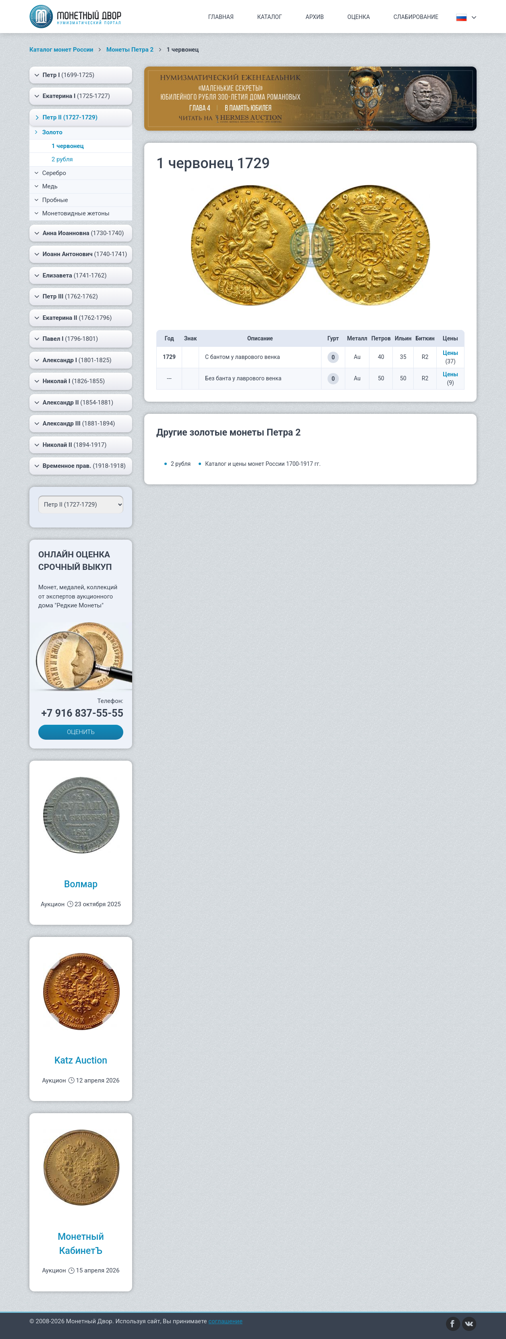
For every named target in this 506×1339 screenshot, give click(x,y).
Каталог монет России (61, 49)
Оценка (358, 17)
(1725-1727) (72, 96)
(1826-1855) (69, 381)
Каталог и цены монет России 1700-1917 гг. (263, 464)
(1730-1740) (79, 233)
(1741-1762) (70, 275)
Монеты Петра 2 (129, 49)
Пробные (51, 200)
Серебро (50, 173)
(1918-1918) (80, 466)
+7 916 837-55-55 (82, 713)
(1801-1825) (73, 360)
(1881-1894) (74, 423)
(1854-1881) (73, 402)
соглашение (225, 1321)
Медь (46, 186)
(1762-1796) (73, 318)
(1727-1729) (65, 117)
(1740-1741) (80, 254)
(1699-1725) (64, 75)
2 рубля (62, 159)
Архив (315, 17)
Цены (450, 353)
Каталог (269, 17)
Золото (47, 132)
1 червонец (68, 146)
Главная (221, 17)
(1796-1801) (66, 339)
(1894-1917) (70, 445)
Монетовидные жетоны (72, 213)
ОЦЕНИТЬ (81, 732)
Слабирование (416, 17)
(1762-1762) (66, 296)
